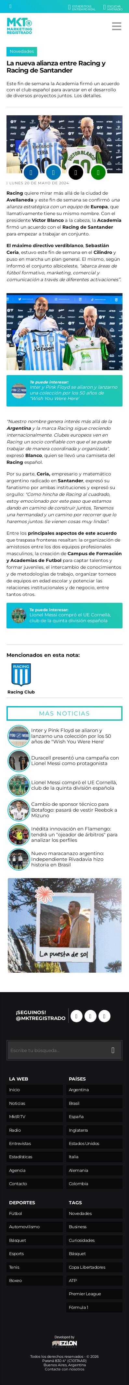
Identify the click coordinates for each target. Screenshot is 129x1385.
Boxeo (15, 1280)
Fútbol (15, 1213)
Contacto (18, 1183)
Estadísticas (20, 1156)
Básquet (17, 1240)
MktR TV (17, 1116)
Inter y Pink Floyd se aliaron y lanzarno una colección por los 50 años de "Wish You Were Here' (73, 392)
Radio (15, 1130)
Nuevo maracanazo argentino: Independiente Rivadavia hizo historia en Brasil (67, 859)
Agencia (17, 1170)
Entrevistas (20, 1143)
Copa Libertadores (87, 1267)
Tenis (14, 1267)
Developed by (42, 1342)
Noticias (17, 1103)
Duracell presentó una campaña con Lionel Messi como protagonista (75, 761)
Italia (74, 1156)
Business (77, 1226)
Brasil (74, 1103)
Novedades (22, 51)
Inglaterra (78, 1130)
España (76, 1116)
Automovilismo (24, 1226)
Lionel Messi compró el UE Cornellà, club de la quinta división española (70, 618)
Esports (16, 1253)
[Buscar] (10, 6)
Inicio (14, 1089)
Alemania (78, 1170)
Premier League (85, 1293)
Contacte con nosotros (64, 1369)
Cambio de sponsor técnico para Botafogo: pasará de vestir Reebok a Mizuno (74, 810)
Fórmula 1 (78, 1307)
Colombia (78, 1183)
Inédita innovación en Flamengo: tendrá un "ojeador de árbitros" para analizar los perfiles (74, 834)
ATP (73, 1280)
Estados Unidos (84, 1143)
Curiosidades (82, 1240)
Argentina (79, 1089)
